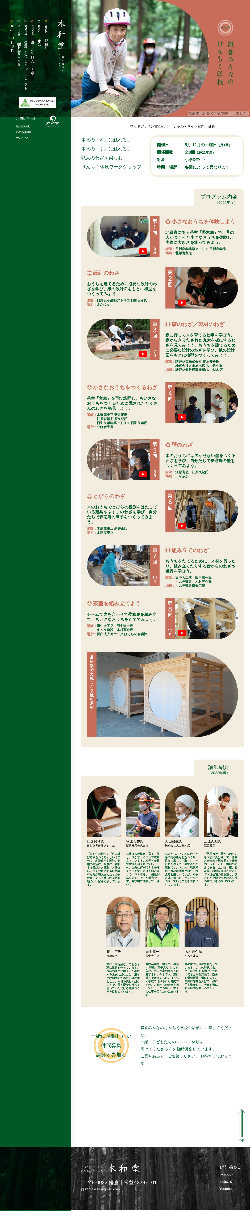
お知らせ (45, 36)
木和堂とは (38, 35)
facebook (21, 128)
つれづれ (10, 38)
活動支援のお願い (17, 43)
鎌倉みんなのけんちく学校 (31, 47)
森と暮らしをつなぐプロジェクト (24, 58)
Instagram (22, 134)
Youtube (20, 140)
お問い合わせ (24, 120)
